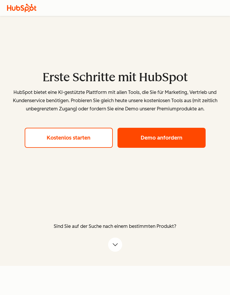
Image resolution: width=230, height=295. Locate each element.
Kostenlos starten (80, 137)
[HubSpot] (21, 8)
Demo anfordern (173, 137)
